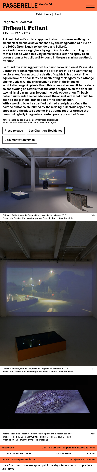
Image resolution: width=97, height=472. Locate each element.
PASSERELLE (20, 6)
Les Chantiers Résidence (45, 130)
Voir (93, 434)
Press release (14, 130)
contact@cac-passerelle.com (19, 459)
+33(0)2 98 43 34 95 (82, 459)
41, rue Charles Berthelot (16, 453)
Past (58, 14)
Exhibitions (43, 14)
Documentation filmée (20, 140)
